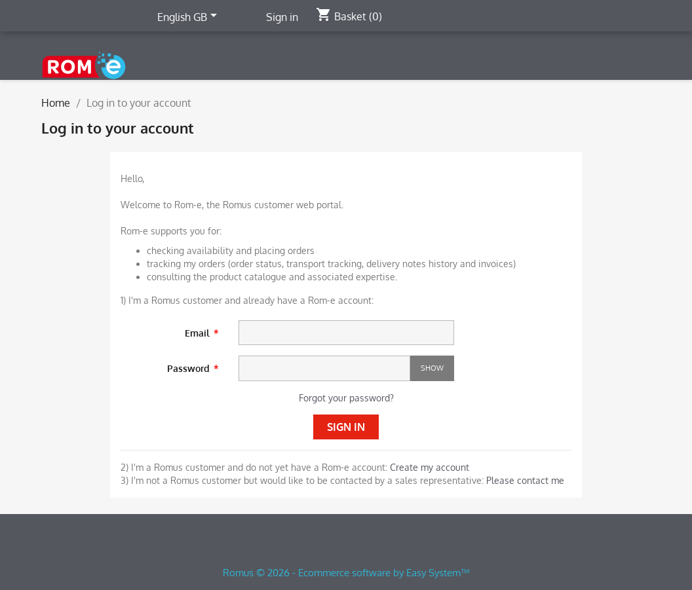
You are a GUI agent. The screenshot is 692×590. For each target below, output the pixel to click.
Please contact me (525, 480)
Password (189, 368)
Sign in (346, 426)
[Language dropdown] (189, 18)
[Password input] (324, 368)
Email (198, 333)
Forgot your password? (346, 397)
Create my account (429, 467)
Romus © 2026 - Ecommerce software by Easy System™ (346, 572)
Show (432, 368)
